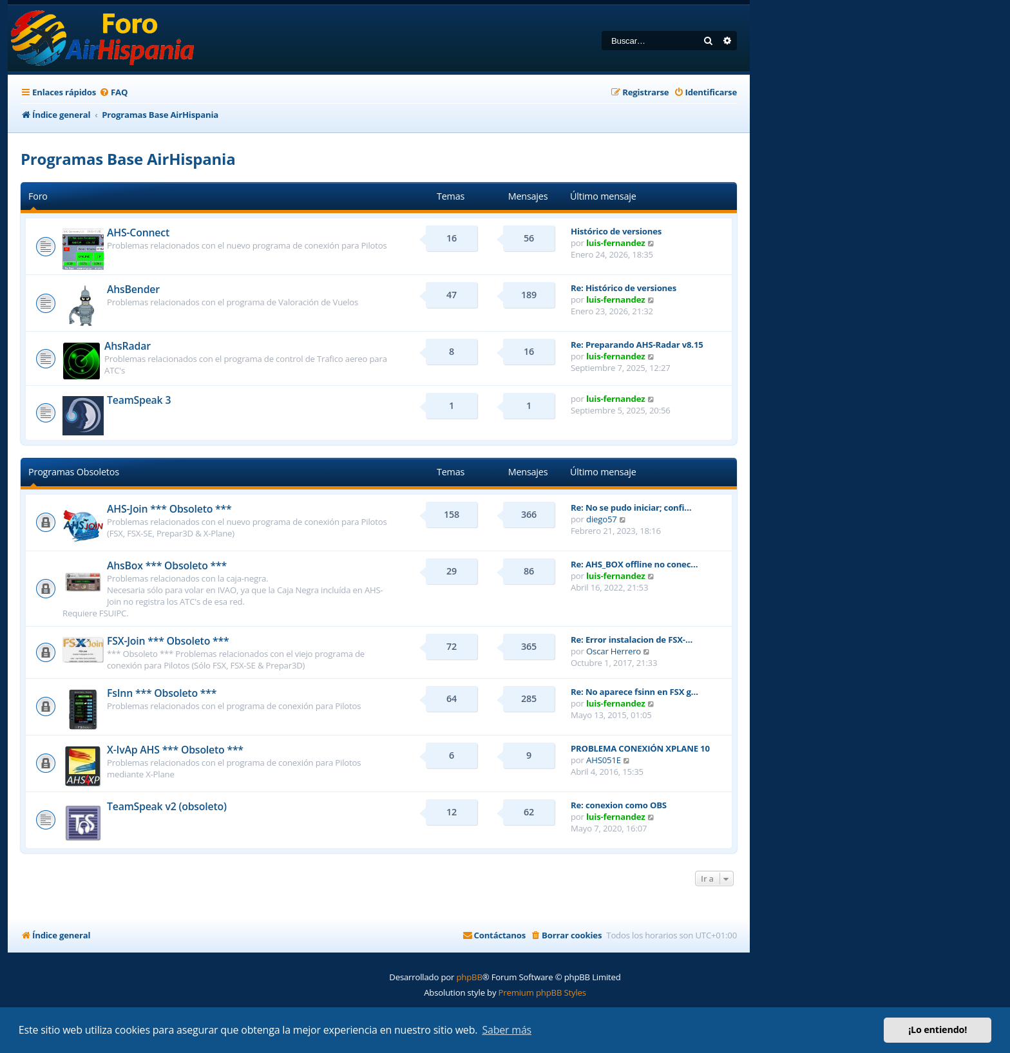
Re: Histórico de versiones (623, 288)
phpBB (469, 977)
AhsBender (133, 289)
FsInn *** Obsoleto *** (161, 693)
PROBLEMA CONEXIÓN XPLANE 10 (640, 748)
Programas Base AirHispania (128, 158)
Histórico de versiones (616, 231)
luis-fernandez (615, 243)
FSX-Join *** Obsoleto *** (168, 641)
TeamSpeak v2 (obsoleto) (167, 806)
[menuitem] (113, 92)
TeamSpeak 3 (139, 400)
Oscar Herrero (613, 651)
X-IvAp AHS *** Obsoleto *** (175, 750)
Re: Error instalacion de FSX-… (631, 639)
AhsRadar (127, 346)
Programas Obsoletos (73, 472)
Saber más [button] (506, 1030)
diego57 (601, 519)
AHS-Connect (138, 232)
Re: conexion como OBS (619, 805)
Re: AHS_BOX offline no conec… (634, 564)
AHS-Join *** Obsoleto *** (169, 509)
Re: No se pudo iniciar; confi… (631, 507)
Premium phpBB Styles (542, 992)
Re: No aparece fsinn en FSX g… (634, 691)
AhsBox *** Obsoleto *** (167, 565)
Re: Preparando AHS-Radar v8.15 (637, 344)
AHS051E (603, 760)
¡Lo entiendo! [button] (937, 1029)
